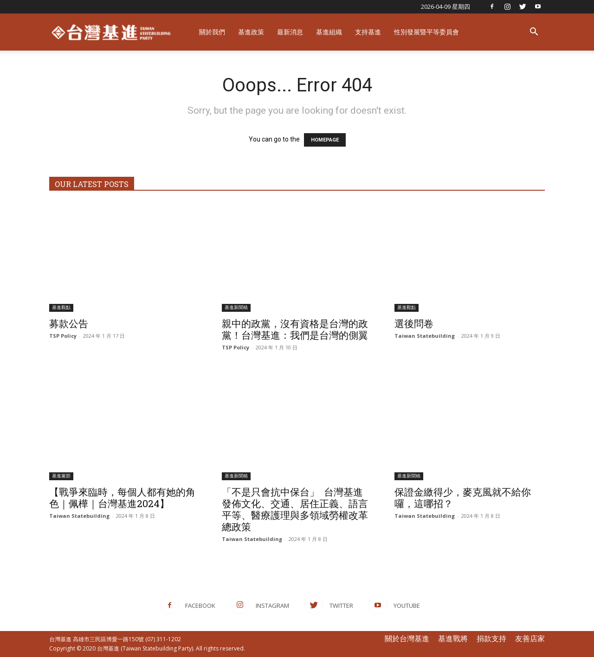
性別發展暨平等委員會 (426, 31)
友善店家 (530, 638)
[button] (534, 32)
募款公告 (68, 323)
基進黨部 (61, 476)
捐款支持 (491, 638)
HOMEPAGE (325, 140)
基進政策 (251, 31)
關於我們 (212, 31)
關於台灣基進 (407, 638)
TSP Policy (63, 335)
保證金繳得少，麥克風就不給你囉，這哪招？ (462, 497)
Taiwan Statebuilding (424, 335)
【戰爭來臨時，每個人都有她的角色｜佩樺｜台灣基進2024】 (122, 497)
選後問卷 (413, 323)
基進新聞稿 (236, 307)
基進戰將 (453, 638)
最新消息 (290, 31)
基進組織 (329, 31)
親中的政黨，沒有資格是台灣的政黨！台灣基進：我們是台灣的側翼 (295, 329)
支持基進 (368, 31)
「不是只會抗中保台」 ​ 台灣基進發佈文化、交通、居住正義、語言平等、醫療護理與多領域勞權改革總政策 (295, 509)
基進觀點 (61, 307)
